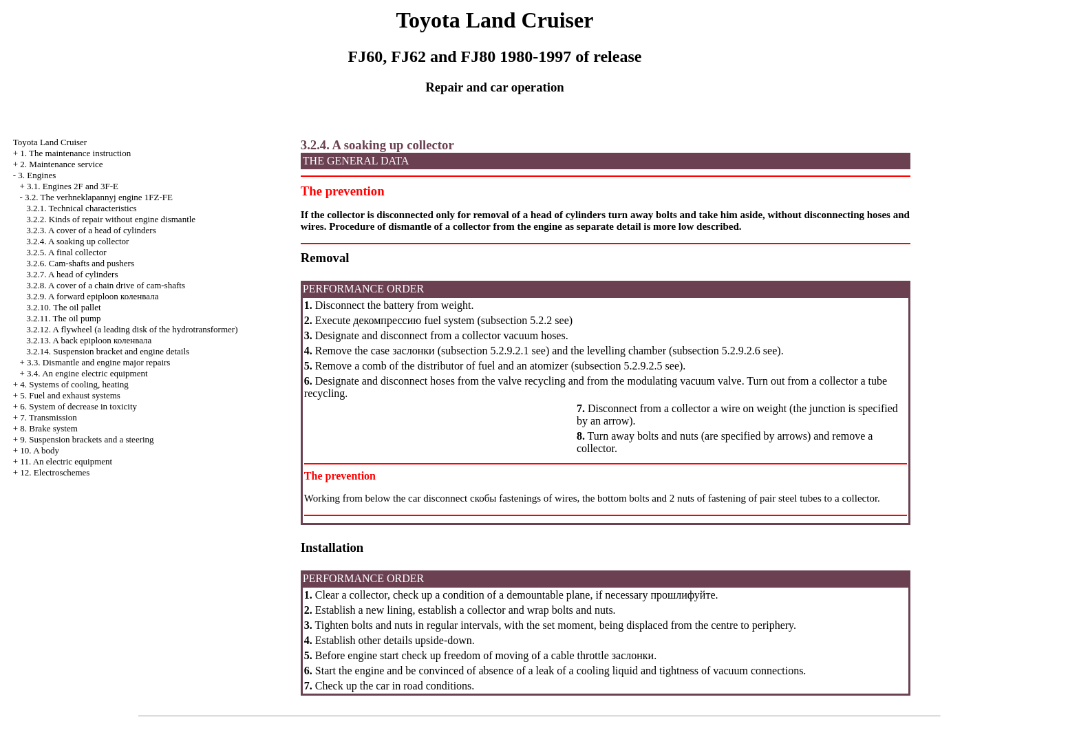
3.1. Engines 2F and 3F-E (72, 186)
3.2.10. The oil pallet (63, 307)
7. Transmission (48, 417)
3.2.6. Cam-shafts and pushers (80, 263)
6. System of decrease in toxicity (78, 406)
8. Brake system (48, 428)
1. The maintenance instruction (75, 153)
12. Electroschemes (54, 472)
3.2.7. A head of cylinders (72, 274)
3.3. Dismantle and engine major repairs (98, 362)
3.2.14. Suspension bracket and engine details (107, 351)
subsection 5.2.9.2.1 (485, 350)
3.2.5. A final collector (66, 252)
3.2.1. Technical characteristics (81, 208)
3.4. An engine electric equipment (87, 373)
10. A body (39, 450)
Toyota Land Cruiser (50, 142)
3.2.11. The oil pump (63, 318)
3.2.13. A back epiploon (88, 340)
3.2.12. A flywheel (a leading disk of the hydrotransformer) (131, 329)
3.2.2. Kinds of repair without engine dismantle (110, 219)
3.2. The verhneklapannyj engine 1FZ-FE (99, 197)
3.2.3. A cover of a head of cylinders (91, 230)
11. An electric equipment (66, 461)
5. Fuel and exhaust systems (70, 395)
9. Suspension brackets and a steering (86, 439)
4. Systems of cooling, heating (74, 384)
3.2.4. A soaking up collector (77, 241)
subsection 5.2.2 (517, 320)
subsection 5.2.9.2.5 (619, 366)
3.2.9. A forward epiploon (92, 296)
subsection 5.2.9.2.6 (716, 350)
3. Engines (37, 175)
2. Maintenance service (61, 164)
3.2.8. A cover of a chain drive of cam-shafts (105, 285)
